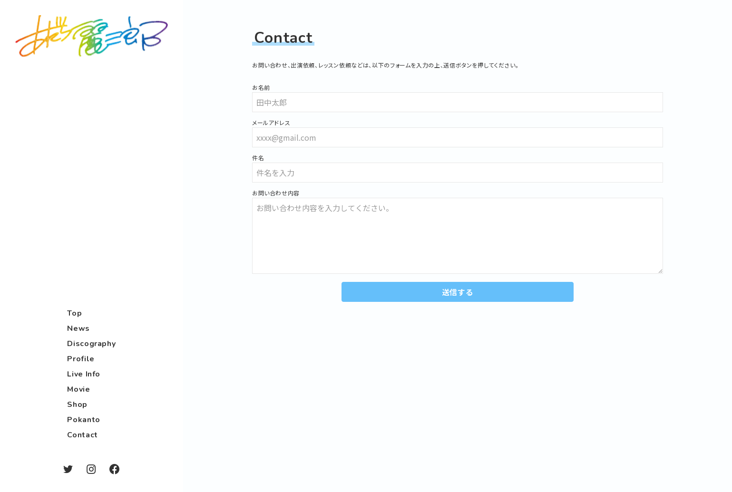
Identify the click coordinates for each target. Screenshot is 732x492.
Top (74, 313)
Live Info (83, 374)
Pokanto (83, 420)
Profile (80, 359)
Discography (91, 343)
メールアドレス (271, 122)
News (78, 328)
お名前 (261, 87)
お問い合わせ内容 (276, 193)
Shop (77, 404)
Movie (78, 389)
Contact (82, 435)
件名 (258, 158)
